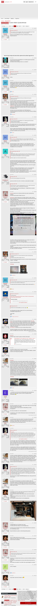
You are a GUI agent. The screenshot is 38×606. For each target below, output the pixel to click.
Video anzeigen (24, 227)
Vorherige (3, 26)
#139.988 (35, 149)
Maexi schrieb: (13, 430)
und (15, 316)
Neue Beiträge (7, 18)
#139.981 (35, 28)
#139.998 (35, 390)
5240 (24, 26)
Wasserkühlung (13, 605)
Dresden (8, 343)
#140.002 (35, 453)
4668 (17, 26)
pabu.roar (5, 605)
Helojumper (14, 138)
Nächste (27, 26)
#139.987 (35, 135)
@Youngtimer (12, 327)
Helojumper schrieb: (14, 71)
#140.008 (35, 549)
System (6, 39)
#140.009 (35, 564)
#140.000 (35, 417)
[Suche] (24, 2)
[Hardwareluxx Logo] (6, 2)
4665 (10, 26)
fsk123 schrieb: (13, 551)
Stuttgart (8, 37)
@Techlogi (12, 197)
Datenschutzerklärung (21, 600)
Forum (2, 18)
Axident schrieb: (13, 137)
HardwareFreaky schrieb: (15, 151)
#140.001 (35, 428)
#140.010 (35, 575)
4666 (12, 26)
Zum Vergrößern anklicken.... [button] (23, 302)
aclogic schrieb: (13, 176)
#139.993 (35, 291)
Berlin (8, 301)
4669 (20, 26)
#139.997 (35, 358)
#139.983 (35, 69)
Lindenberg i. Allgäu (6, 499)
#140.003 (35, 464)
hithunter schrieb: (13, 30)
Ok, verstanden (28, 603)
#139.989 (35, 174)
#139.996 (35, 347)
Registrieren (17, 18)
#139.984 (35, 80)
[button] (3, 18)
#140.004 (35, 479)
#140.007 (35, 535)
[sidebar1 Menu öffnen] (36, 2)
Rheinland (7, 401)
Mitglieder (12, 18)
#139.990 (35, 191)
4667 (15, 26)
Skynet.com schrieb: (14, 293)
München (7, 126)
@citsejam (12, 360)
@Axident (11, 193)
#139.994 (35, 319)
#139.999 (35, 403)
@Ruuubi (11, 335)
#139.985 (35, 94)
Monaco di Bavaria (6, 67)
